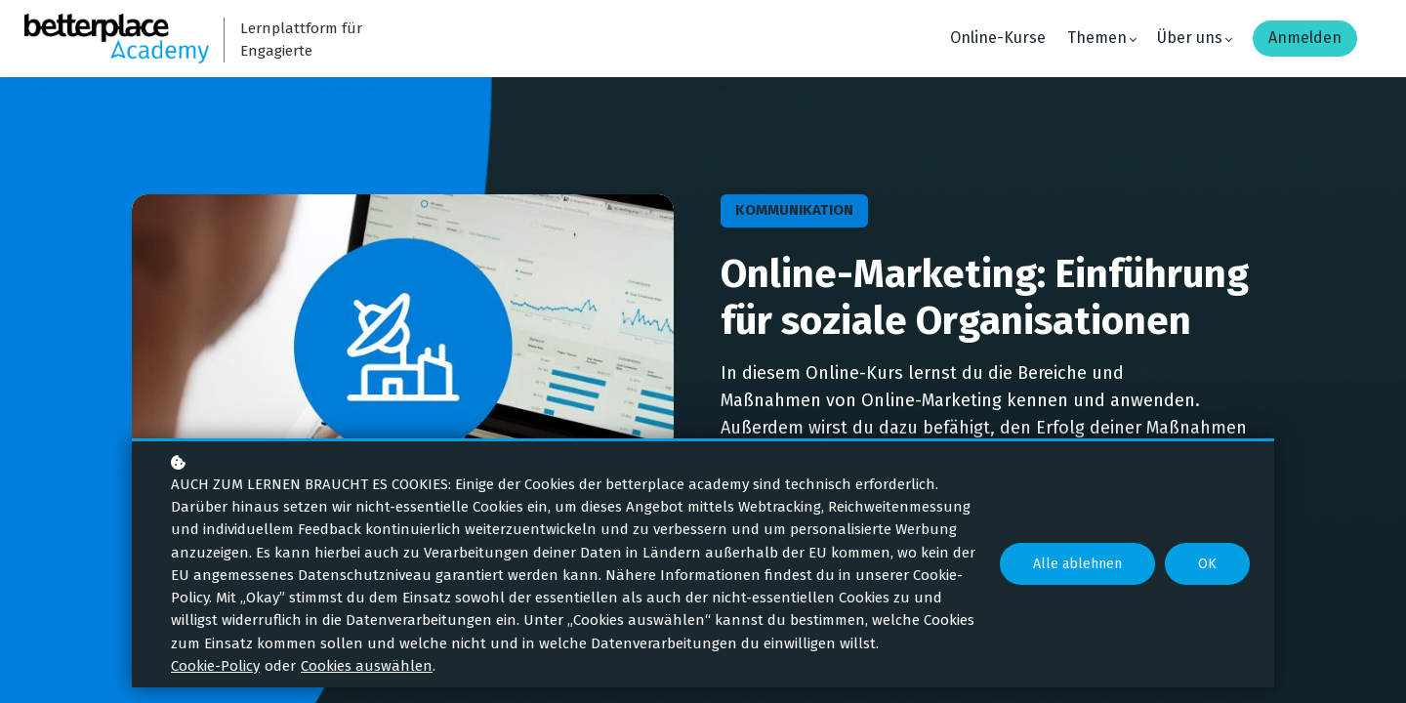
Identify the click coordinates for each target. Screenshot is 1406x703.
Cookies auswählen (367, 666)
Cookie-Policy (215, 666)
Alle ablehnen (1077, 564)
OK (1207, 564)
